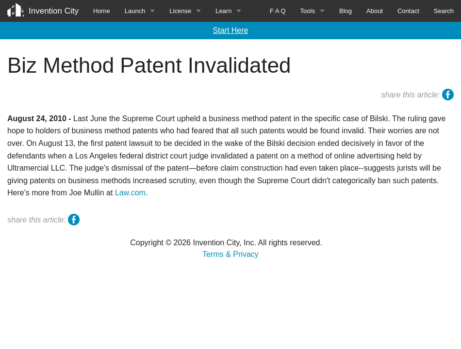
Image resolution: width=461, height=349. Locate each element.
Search (444, 11)
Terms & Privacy (230, 254)
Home (101, 11)
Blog (345, 11)
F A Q (278, 11)
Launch (135, 11)
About (374, 11)
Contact (408, 11)
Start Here (230, 30)
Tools (307, 11)
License (180, 11)
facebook (448, 96)
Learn (223, 11)
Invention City (54, 11)
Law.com (130, 193)
